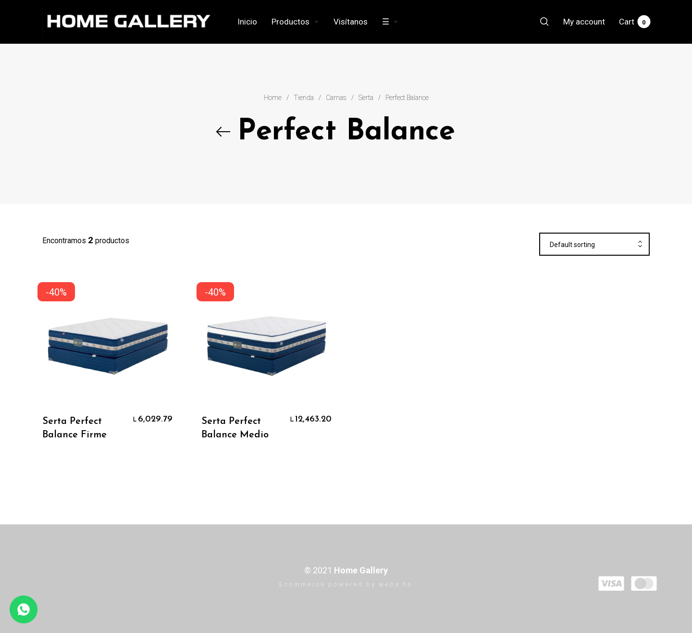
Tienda (304, 97)
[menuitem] (254, 21)
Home (273, 97)
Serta (365, 97)
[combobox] (594, 245)
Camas (336, 97)
